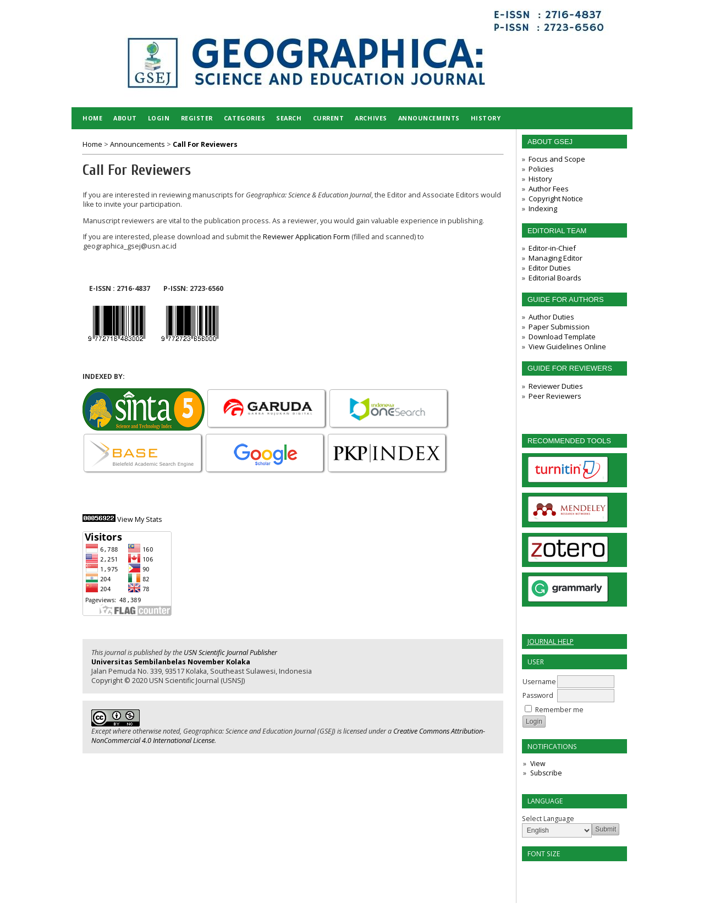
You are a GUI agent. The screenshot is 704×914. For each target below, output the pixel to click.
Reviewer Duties (556, 386)
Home (92, 118)
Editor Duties (550, 268)
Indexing (543, 208)
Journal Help (550, 641)
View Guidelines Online (567, 346)
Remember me (559, 709)
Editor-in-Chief (552, 248)
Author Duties (551, 317)
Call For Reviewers (205, 144)
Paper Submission (559, 327)
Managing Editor (555, 258)
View (537, 763)
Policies (541, 169)
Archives (371, 118)
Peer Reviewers (555, 396)
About (125, 118)
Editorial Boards (555, 278)
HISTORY (486, 118)
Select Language (548, 818)
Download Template (562, 337)
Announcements (429, 118)
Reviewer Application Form (306, 236)
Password (537, 695)
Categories (244, 118)
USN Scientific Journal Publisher (230, 652)
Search (288, 118)
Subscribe (546, 773)
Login (159, 118)
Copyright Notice (556, 198)
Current (328, 118)
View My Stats (139, 519)
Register (197, 118)
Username (539, 681)
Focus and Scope (557, 159)
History (540, 179)
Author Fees (549, 189)
